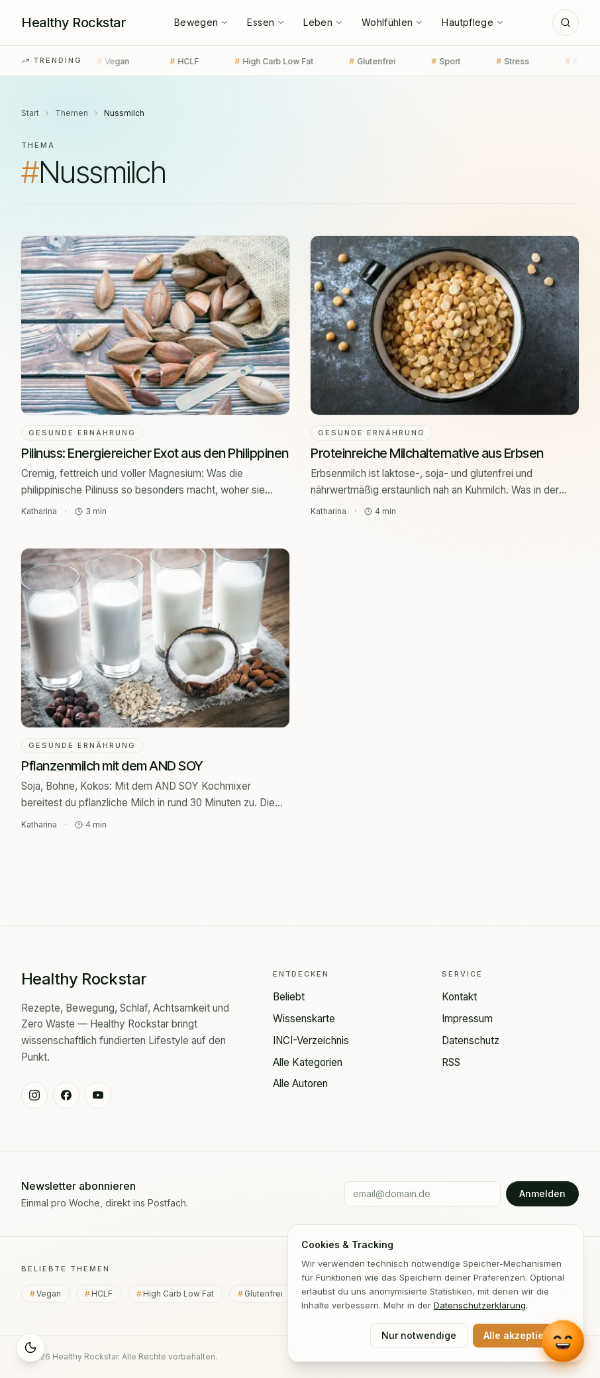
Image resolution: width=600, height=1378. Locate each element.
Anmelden (542, 1193)
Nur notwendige (418, 1335)
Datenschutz (470, 1040)
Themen (71, 113)
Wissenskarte (304, 1018)
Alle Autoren (300, 1083)
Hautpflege (473, 22)
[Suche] (565, 22)
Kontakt (459, 996)
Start (30, 113)
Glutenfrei (359, 61)
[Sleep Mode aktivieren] (30, 1347)
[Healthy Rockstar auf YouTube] (98, 1095)
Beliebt (289, 996)
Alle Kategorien (307, 1062)
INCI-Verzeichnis (311, 1040)
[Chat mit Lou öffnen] (562, 1339)
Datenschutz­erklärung (480, 1305)
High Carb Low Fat (261, 61)
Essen (266, 22)
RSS (451, 1062)
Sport (433, 61)
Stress (500, 61)
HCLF (171, 61)
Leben (323, 22)
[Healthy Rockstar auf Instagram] (34, 1095)
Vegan (102, 61)
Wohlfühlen (393, 22)
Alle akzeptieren (521, 1335)
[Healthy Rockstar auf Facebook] (66, 1095)
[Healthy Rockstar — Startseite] (73, 22)
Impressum (467, 1018)
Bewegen (201, 22)
